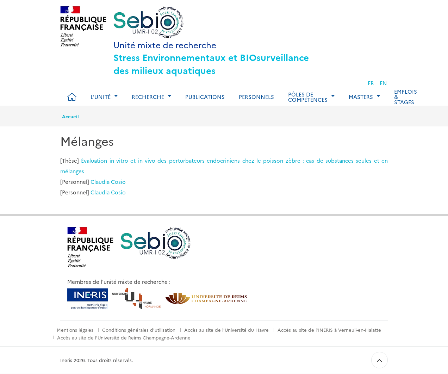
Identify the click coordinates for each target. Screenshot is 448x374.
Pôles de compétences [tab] (308, 97)
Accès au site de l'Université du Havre (226, 329)
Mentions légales (75, 329)
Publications (205, 96)
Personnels (256, 96)
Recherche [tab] (148, 96)
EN (383, 83)
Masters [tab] (361, 96)
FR (371, 83)
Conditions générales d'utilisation (138, 329)
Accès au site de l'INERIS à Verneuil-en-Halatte (329, 329)
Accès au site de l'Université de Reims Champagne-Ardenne (124, 337)
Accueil (70, 116)
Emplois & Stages (405, 97)
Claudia (100, 181)
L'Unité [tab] (101, 96)
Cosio (118, 181)
